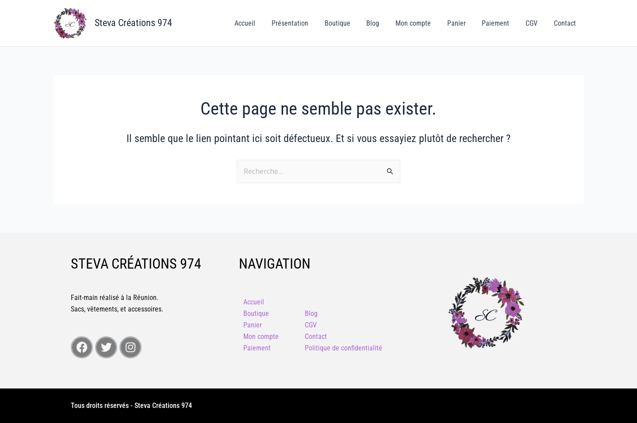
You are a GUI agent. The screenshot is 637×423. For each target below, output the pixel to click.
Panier (463, 23)
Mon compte (422, 23)
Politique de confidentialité (343, 348)
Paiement (500, 23)
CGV (535, 23)
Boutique (351, 23)
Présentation (305, 23)
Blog (384, 23)
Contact (566, 23)
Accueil (262, 23)
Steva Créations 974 (133, 22)
